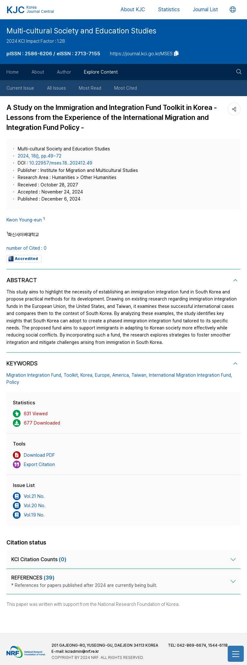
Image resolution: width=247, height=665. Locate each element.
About (38, 72)
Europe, (103, 375)
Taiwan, (140, 375)
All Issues (56, 88)
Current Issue (20, 88)
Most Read (90, 88)
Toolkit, (71, 375)
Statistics (169, 9)
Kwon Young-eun (24, 219)
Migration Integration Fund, (34, 375)
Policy (12, 382)
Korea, (87, 375)
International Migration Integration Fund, (190, 375)
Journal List (205, 9)
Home (12, 72)
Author (64, 72)
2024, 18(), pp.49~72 (39, 155)
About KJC (133, 9)
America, (121, 375)
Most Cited (125, 88)
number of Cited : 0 (26, 248)
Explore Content (101, 72)
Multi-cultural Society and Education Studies (81, 30)
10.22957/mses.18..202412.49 (60, 163)
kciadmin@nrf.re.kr (82, 651)
